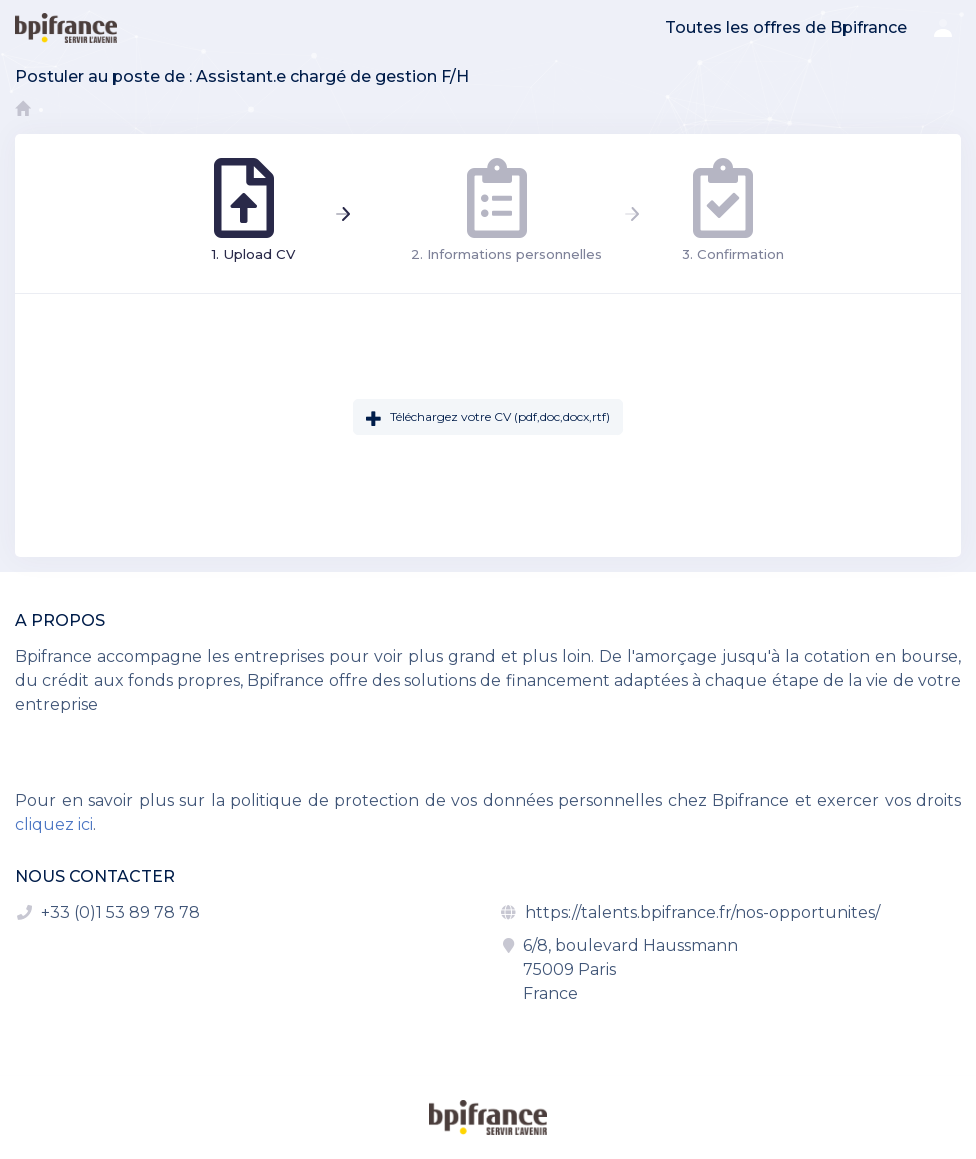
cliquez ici (54, 824)
